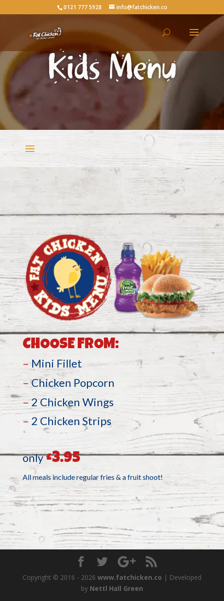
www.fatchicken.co (130, 577)
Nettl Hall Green (116, 588)
